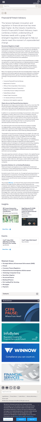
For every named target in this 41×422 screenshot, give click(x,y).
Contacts (6, 294)
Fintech (5, 266)
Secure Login (5, 398)
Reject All (32, 420)
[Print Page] (5, 13)
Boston (13, 402)
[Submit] (36, 6)
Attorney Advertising (31, 396)
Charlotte (24, 402)
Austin (3, 402)
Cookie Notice (21, 396)
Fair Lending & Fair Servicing (11, 282)
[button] (3, 13)
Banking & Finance (8, 280)
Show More (6, 229)
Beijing (8, 402)
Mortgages (6, 284)
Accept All (21, 420)
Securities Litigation (9, 275)
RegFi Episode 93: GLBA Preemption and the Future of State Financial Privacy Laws (29, 211)
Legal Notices (5, 396)
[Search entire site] (19, 391)
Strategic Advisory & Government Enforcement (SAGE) (19, 263)
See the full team (21, 301)
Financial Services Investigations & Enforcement (17, 270)
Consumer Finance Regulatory (11, 268)
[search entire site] (19, 6)
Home (3, 9)
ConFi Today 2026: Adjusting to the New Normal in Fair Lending (9, 242)
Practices (8, 9)
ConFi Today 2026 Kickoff (29, 240)
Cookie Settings (8, 420)
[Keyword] (38, 391)
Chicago (30, 402)
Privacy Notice (13, 396)
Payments (5, 287)
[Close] (38, 406)
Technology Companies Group (11, 273)
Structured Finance (8, 277)
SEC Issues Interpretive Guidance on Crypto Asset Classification (10, 210)
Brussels (19, 402)
